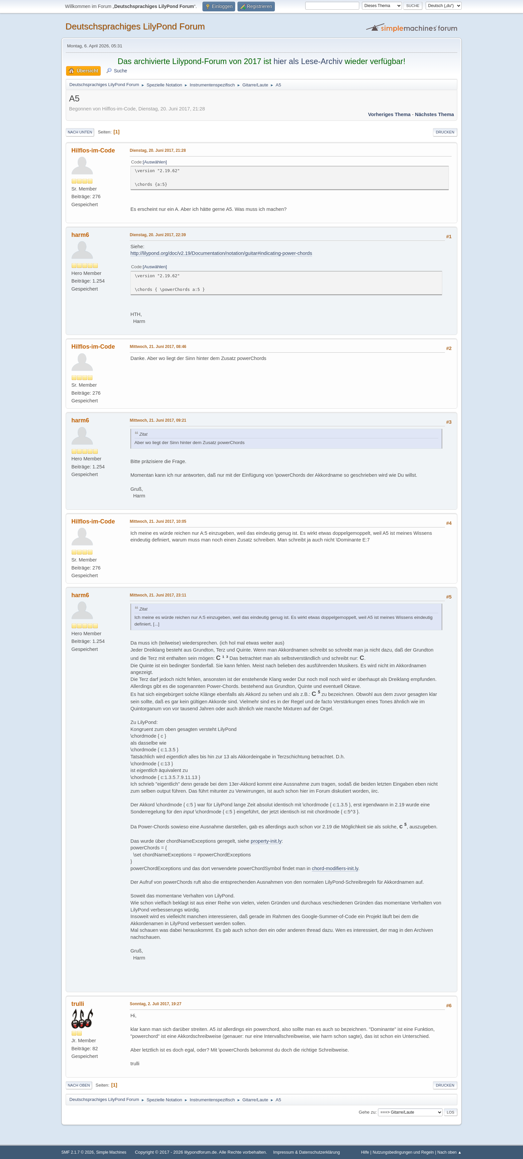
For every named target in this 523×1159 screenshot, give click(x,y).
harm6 (80, 235)
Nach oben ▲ (449, 1152)
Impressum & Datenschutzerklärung (306, 1152)
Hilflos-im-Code (93, 150)
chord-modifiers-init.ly (335, 868)
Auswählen (155, 161)
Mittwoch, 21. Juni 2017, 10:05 (158, 521)
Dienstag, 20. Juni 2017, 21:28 (158, 150)
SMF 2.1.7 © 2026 (77, 1152)
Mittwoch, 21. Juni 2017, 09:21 (158, 420)
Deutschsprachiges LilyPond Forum (135, 26)
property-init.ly (266, 841)
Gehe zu (367, 1112)
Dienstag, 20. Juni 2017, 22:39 (158, 235)
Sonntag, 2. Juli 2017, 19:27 (155, 1004)
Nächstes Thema (434, 114)
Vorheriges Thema (389, 114)
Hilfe (365, 1152)
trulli (77, 1004)
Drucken (445, 132)
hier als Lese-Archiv (308, 61)
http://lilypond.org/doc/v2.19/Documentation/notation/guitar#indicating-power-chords (221, 253)
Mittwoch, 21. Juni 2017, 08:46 (158, 346)
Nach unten (80, 132)
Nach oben (79, 1085)
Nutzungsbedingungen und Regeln (403, 1152)
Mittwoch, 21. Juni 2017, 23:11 (158, 595)
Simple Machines (111, 1152)
